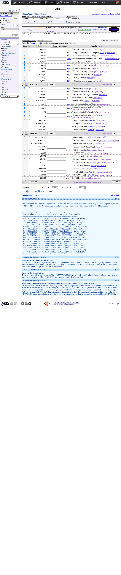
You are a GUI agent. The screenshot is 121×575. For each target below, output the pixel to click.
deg (68, 52)
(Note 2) (91, 123)
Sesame (40, 16)
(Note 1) (87, 101)
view (113, 195)
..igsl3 (10, 29)
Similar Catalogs (84, 29)
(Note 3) (99, 147)
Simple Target (28, 14)
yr (67, 94)
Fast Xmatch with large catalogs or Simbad (106, 14)
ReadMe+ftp (102, 27)
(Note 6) (91, 172)
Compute (5, 48)
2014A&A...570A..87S (100, 29)
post (117, 195)
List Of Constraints (45, 41)
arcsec (69, 59)
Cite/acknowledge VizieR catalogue (67, 303)
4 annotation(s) (50, 31)
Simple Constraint (29, 41)
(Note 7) (91, 175)
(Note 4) (90, 159)
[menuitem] (5, 2)
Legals (117, 304)
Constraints (36, 43)
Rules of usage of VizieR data (64, 304)
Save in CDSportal (6, 16)
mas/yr (69, 104)
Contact (111, 304)
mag (68, 65)
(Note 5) (93, 163)
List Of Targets (40, 14)
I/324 (10, 27)
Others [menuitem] (92, 3)
